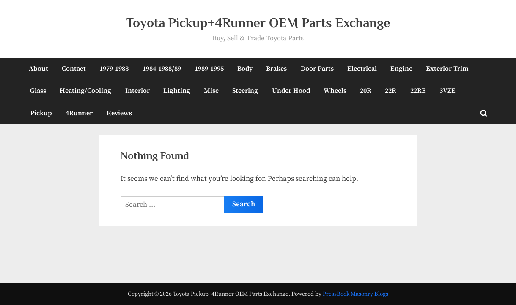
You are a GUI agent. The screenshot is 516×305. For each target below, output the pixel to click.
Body (245, 68)
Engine (401, 68)
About (38, 68)
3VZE (447, 90)
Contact (74, 68)
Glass (38, 90)
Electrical (362, 68)
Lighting (176, 90)
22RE (418, 90)
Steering (245, 90)
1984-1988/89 (162, 68)
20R (365, 90)
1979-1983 (114, 68)
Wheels (335, 90)
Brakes (276, 68)
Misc (211, 90)
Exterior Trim (447, 68)
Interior (137, 90)
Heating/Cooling (85, 90)
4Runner (79, 113)
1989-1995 (209, 68)
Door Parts (317, 68)
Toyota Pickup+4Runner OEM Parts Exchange (258, 22)
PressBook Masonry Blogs (355, 294)
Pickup (41, 113)
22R (390, 90)
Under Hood (291, 90)
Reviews (119, 113)
